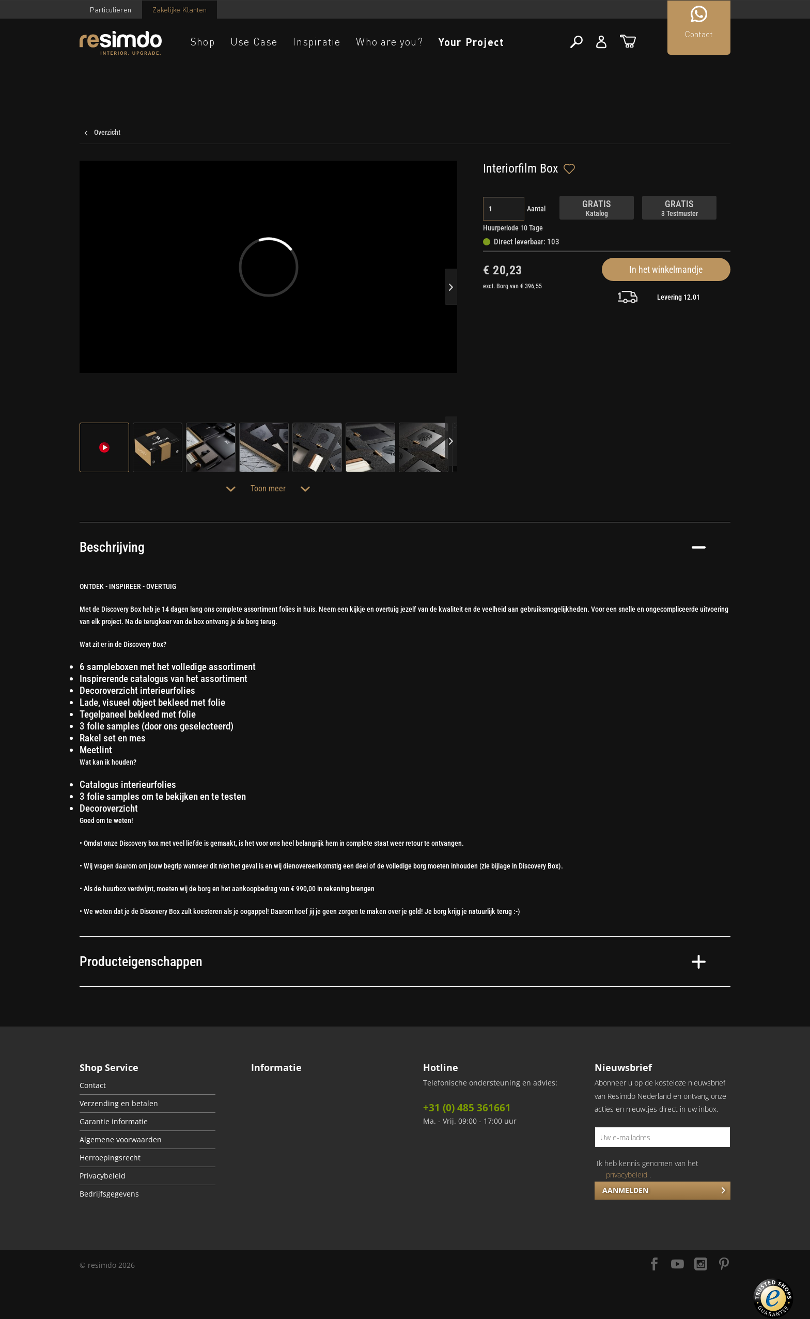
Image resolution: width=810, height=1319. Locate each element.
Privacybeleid (103, 1176)
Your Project (471, 42)
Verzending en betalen (119, 1103)
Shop (203, 41)
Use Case (254, 41)
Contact (93, 1085)
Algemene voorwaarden (121, 1139)
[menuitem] (147, 1086)
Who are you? (389, 41)
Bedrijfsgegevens (109, 1194)
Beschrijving (393, 547)
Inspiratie (316, 41)
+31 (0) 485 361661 (467, 1107)
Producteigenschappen (393, 961)
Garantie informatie (114, 1121)
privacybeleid (626, 1175)
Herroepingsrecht (110, 1157)
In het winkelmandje (666, 269)
